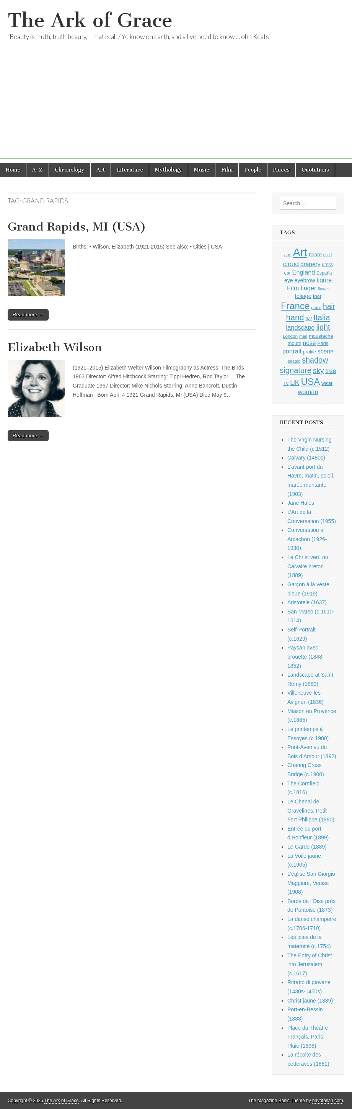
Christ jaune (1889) (310, 1001)
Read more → (28, 314)
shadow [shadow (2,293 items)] (315, 360)
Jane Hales (300, 503)
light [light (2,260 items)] (323, 327)
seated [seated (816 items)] (294, 361)
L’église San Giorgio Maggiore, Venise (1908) (311, 883)
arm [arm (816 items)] (288, 254)
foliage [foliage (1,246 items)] (303, 296)
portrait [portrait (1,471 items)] (291, 351)
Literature (130, 170)
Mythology (168, 170)
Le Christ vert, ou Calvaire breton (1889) (307, 566)
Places (281, 170)
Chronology (70, 170)
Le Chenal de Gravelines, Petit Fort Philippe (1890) (310, 810)
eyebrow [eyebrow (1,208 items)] (305, 280)
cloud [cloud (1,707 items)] (291, 264)
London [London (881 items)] (290, 336)
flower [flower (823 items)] (323, 288)
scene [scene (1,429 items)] (326, 351)
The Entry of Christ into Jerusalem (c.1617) (309, 964)
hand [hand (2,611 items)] (295, 317)
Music (201, 170)
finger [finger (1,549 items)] (308, 288)
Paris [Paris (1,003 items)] (322, 343)
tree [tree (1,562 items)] (330, 370)
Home (13, 170)
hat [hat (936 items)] (308, 318)
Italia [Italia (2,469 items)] (321, 317)
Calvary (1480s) (306, 458)
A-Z (37, 170)
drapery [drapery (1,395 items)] (310, 264)
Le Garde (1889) (307, 847)
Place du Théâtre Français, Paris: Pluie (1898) (307, 1037)
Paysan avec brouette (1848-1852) (305, 656)
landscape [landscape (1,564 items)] (300, 327)
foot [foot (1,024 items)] (317, 296)
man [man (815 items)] (303, 336)
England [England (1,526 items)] (303, 272)
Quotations (315, 170)
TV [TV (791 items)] (286, 383)
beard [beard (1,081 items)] (315, 254)
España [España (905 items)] (324, 273)
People (252, 170)
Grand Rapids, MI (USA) (77, 227)
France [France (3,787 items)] (295, 306)
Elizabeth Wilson (55, 347)
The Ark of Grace (90, 20)
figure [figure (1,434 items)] (324, 280)
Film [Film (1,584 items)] (293, 288)
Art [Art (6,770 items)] (300, 252)
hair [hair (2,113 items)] (329, 307)
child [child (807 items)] (327, 254)
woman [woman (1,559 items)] (308, 391)
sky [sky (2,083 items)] (318, 370)
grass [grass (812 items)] (316, 307)
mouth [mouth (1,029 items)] (294, 343)
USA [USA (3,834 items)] (310, 381)
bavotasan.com (327, 1100)
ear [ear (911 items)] (287, 273)
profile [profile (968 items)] (309, 352)
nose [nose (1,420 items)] (309, 343)
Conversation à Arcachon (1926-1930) (307, 539)
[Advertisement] (176, 105)
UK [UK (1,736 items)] (294, 382)
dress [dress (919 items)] (327, 264)
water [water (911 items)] (326, 383)
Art (100, 170)
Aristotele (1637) (307, 602)
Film (227, 170)
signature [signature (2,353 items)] (295, 370)
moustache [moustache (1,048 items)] (321, 336)
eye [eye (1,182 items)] (288, 280)
